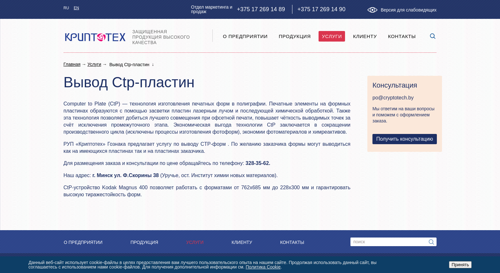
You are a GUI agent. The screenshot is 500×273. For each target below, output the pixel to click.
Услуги (332, 36)
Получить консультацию (404, 139)
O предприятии (245, 36)
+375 (261, 9)
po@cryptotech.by (393, 97)
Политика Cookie (263, 266)
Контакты (402, 36)
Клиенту (365, 36)
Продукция (295, 36)
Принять (460, 264)
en (76, 8)
